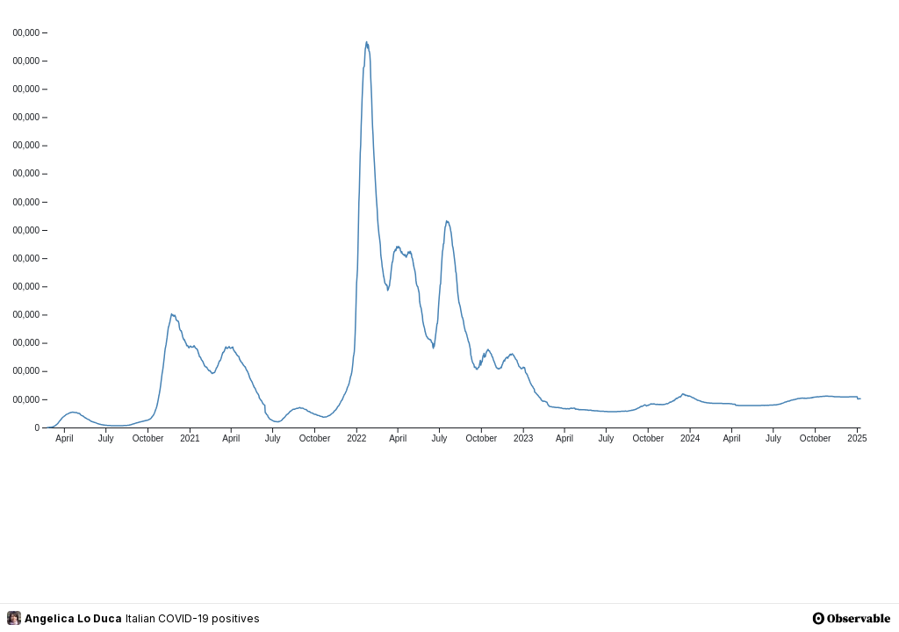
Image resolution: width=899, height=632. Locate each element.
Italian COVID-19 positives (193, 618)
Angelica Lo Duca (64, 618)
